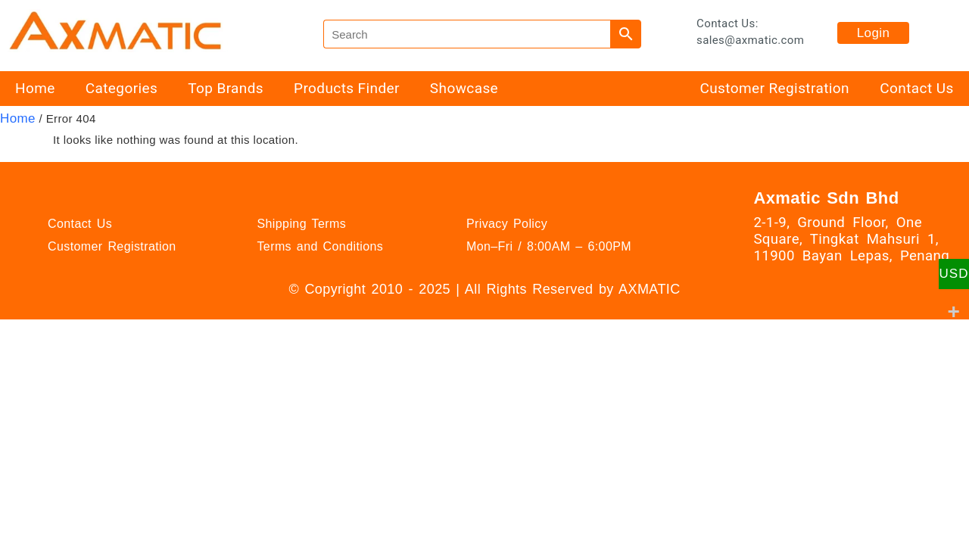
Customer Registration (774, 88)
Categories (121, 88)
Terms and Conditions (320, 246)
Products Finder (347, 88)
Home (35, 88)
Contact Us (916, 88)
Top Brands (225, 88)
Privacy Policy (506, 223)
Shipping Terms (301, 223)
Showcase (464, 88)
